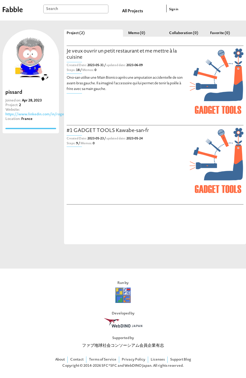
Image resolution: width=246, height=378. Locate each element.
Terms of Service (102, 360)
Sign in (173, 9)
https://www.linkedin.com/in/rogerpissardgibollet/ (48, 114)
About (60, 360)
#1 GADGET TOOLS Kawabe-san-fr (108, 131)
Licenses (158, 360)
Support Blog (180, 360)
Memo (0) (136, 33)
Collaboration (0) (183, 33)
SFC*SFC (109, 366)
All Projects (132, 11)
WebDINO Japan (137, 366)
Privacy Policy (133, 360)
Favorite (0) (220, 33)
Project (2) (76, 33)
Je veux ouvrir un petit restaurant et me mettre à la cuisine (122, 54)
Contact (77, 360)
